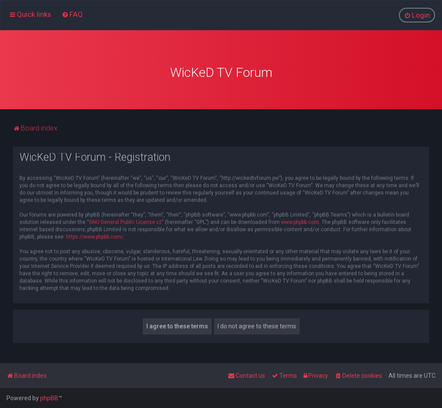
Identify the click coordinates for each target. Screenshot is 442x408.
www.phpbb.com (300, 221)
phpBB (49, 398)
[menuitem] (72, 14)
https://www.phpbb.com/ (94, 236)
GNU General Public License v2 (125, 221)
